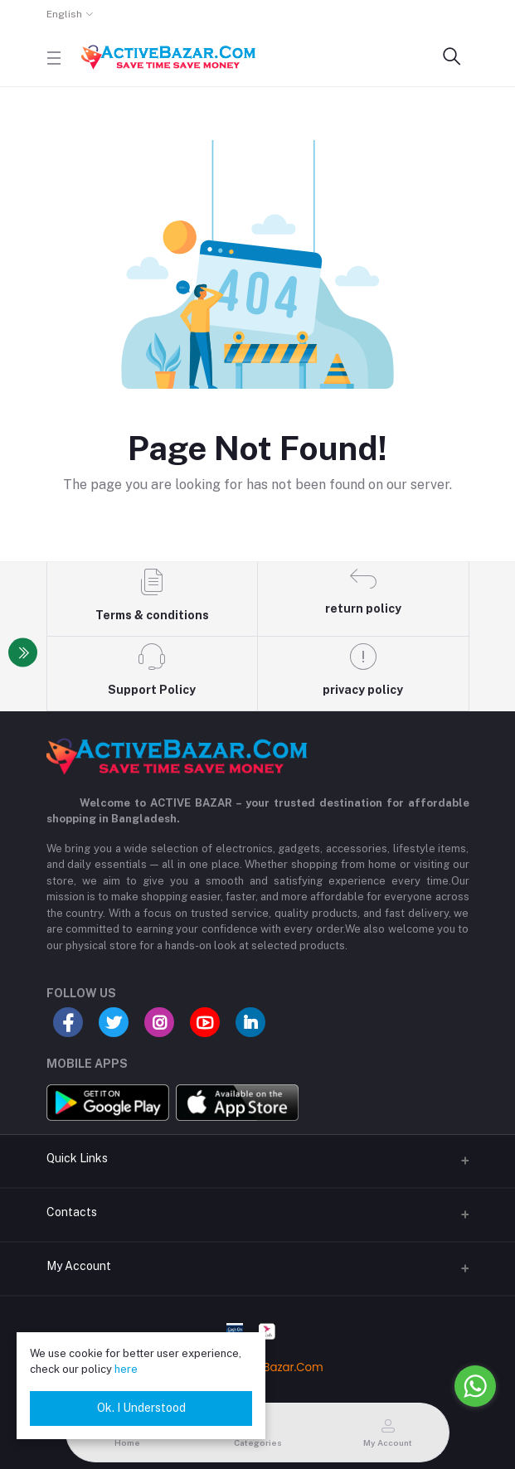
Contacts (71, 1212)
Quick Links (77, 1158)
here (126, 1369)
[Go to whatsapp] (475, 1386)
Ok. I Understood (141, 1407)
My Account (78, 1266)
